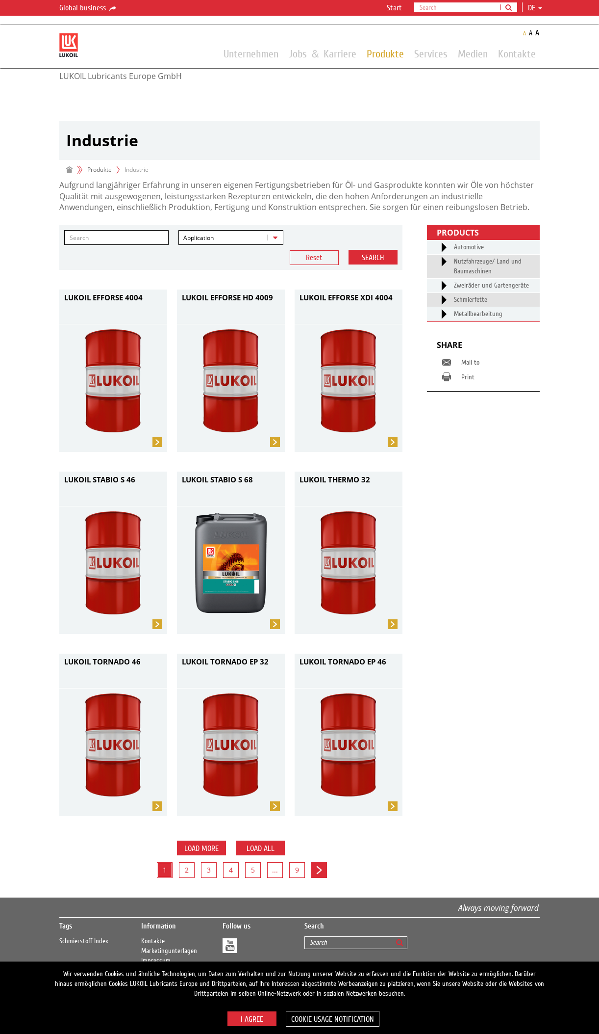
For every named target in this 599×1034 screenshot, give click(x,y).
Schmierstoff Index (83, 941)
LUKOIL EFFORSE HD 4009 (227, 297)
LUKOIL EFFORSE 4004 (103, 297)
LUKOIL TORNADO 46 (102, 661)
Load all (261, 848)
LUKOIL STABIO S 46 (99, 479)
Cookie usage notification (332, 1019)
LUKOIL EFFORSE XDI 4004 (346, 297)
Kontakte (517, 53)
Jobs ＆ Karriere (322, 53)
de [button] (535, 7)
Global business (88, 8)
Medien (473, 53)
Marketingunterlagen (169, 951)
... (275, 870)
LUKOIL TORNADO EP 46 (343, 661)
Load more (201, 848)
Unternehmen (251, 53)
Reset (314, 257)
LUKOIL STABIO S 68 (217, 479)
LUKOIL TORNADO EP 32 (225, 661)
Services (431, 53)
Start (394, 7)
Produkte (385, 53)
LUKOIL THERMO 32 (335, 479)
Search (373, 257)
